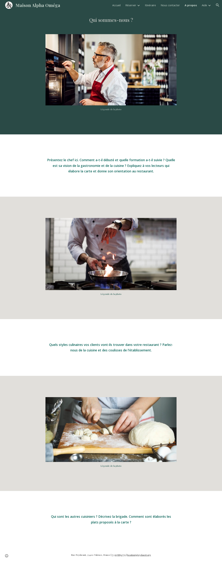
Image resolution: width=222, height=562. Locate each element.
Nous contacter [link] (170, 5)
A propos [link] (191, 5)
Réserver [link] (130, 5)
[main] (111, 20)
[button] (217, 5)
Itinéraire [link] (150, 5)
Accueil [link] (116, 5)
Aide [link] (204, 5)
